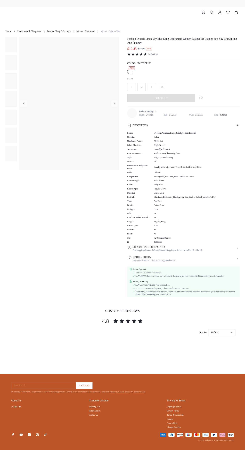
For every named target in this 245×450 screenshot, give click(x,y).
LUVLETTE (16, 407)
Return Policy (94, 411)
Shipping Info (94, 407)
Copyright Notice (174, 407)
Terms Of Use (139, 392)
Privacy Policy (173, 411)
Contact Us (93, 415)
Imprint (170, 419)
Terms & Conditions (175, 415)
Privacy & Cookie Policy (119, 392)
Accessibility (172, 423)
